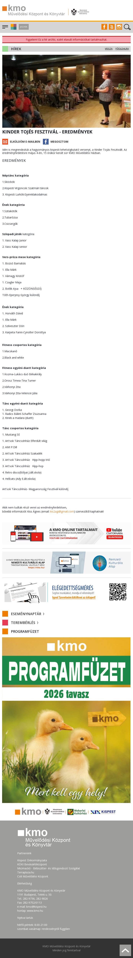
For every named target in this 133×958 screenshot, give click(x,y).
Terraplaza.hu (25, 872)
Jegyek (23, 26)
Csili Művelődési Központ (32, 876)
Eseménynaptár (27, 613)
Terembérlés (24, 622)
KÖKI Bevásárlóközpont (32, 864)
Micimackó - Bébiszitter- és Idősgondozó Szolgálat (48, 868)
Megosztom (59, 141)
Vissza (109, 48)
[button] (13, 28)
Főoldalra (122, 48)
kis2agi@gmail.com (62, 511)
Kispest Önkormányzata (32, 860)
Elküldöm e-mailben (25, 141)
